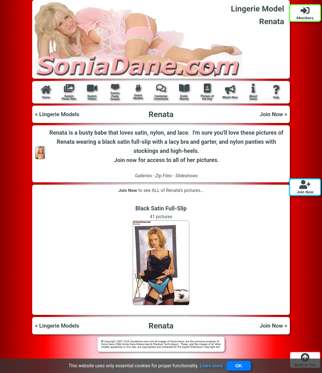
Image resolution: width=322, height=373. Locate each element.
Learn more (211, 365)
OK (238, 365)
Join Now (127, 190)
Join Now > (273, 114)
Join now (125, 160)
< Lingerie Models (57, 114)
